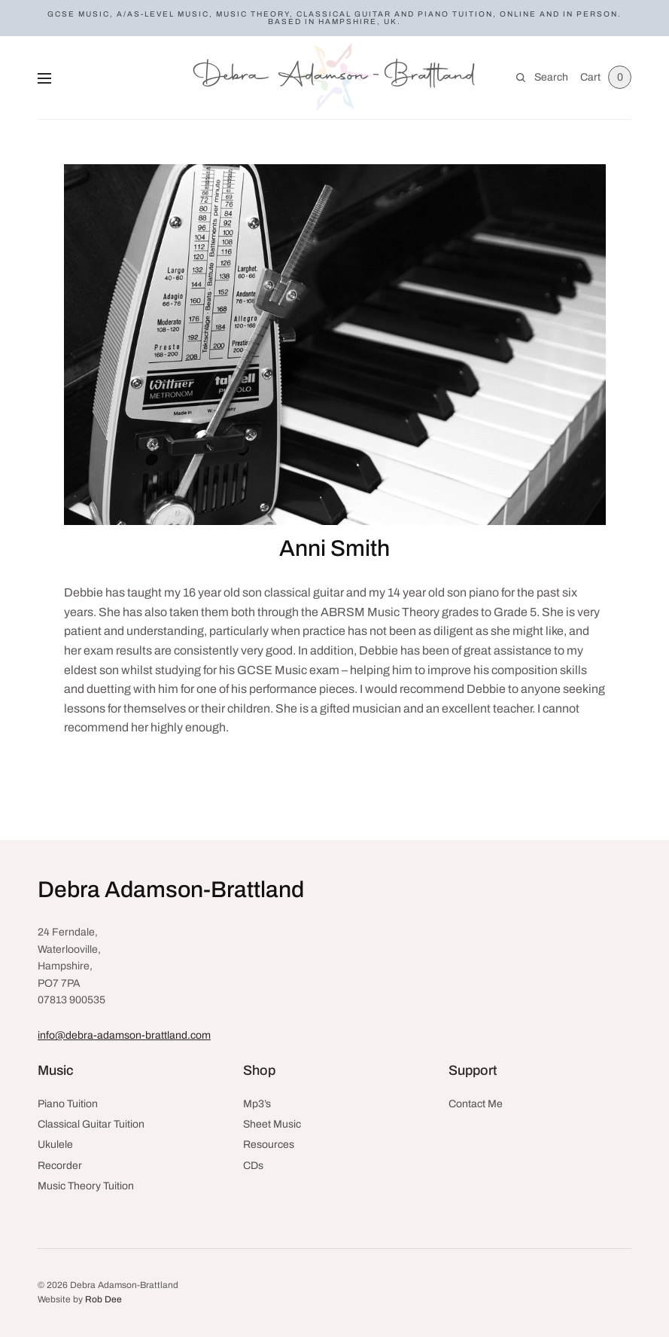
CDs (253, 1165)
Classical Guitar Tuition (91, 1124)
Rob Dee (103, 1299)
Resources (268, 1144)
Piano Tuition (68, 1104)
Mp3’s (257, 1104)
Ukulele (55, 1144)
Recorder (60, 1165)
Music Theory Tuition (86, 1186)
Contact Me (476, 1104)
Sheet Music (272, 1124)
